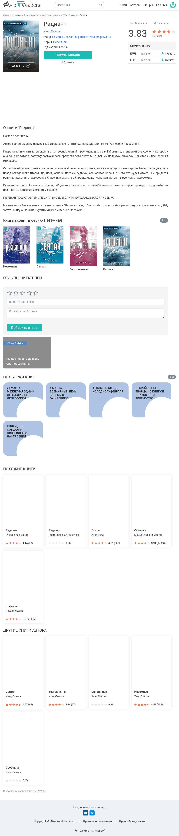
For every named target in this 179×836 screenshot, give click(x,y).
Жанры (148, 5)
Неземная (60, 42)
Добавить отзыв (24, 328)
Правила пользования (98, 821)
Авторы (135, 5)
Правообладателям (132, 821)
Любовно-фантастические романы (87, 36)
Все (164, 220)
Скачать (170, 53)
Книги (123, 5)
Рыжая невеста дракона (22, 359)
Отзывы (161, 5)
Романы (57, 36)
